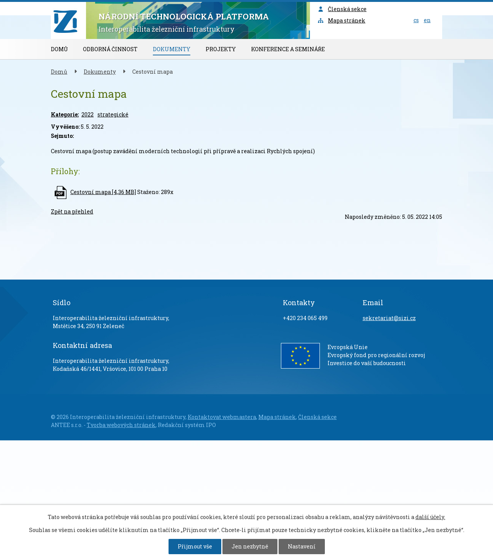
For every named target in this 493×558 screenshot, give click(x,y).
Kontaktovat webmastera (222, 417)
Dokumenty (171, 49)
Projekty (221, 49)
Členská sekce (342, 9)
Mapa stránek (342, 20)
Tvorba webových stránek (121, 425)
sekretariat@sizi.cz (389, 318)
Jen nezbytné (250, 546)
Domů (59, 49)
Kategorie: (65, 114)
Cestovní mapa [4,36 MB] (103, 192)
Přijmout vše (195, 546)
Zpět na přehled (72, 211)
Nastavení (302, 546)
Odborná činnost (110, 49)
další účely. (430, 517)
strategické (112, 114)
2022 (87, 114)
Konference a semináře (288, 49)
